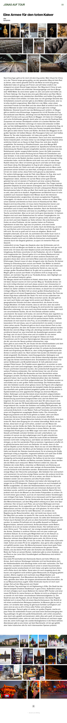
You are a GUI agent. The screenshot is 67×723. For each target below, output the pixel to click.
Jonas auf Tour (14, 4)
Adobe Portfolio (37, 719)
